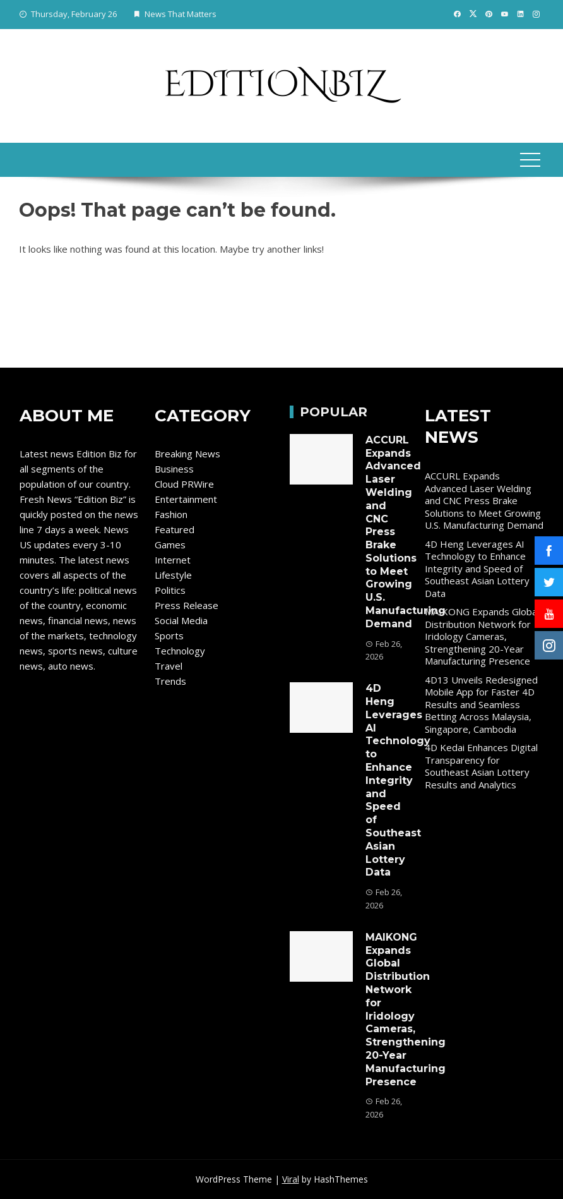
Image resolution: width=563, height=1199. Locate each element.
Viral (290, 1179)
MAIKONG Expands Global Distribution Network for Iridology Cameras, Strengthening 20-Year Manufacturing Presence (405, 1009)
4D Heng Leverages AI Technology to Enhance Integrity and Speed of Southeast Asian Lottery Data (397, 780)
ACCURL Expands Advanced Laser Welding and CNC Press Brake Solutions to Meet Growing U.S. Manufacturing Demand (484, 500)
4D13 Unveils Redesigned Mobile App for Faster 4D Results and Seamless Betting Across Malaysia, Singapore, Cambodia (481, 704)
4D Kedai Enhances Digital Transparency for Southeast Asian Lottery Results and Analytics (481, 766)
